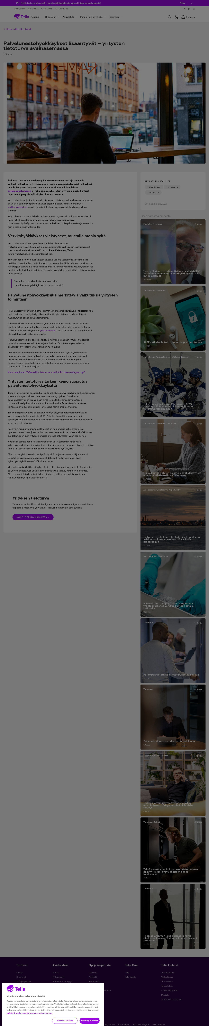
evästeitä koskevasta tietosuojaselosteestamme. (29, 1019)
